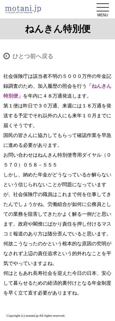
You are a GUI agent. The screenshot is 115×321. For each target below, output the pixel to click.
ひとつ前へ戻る (33, 56)
